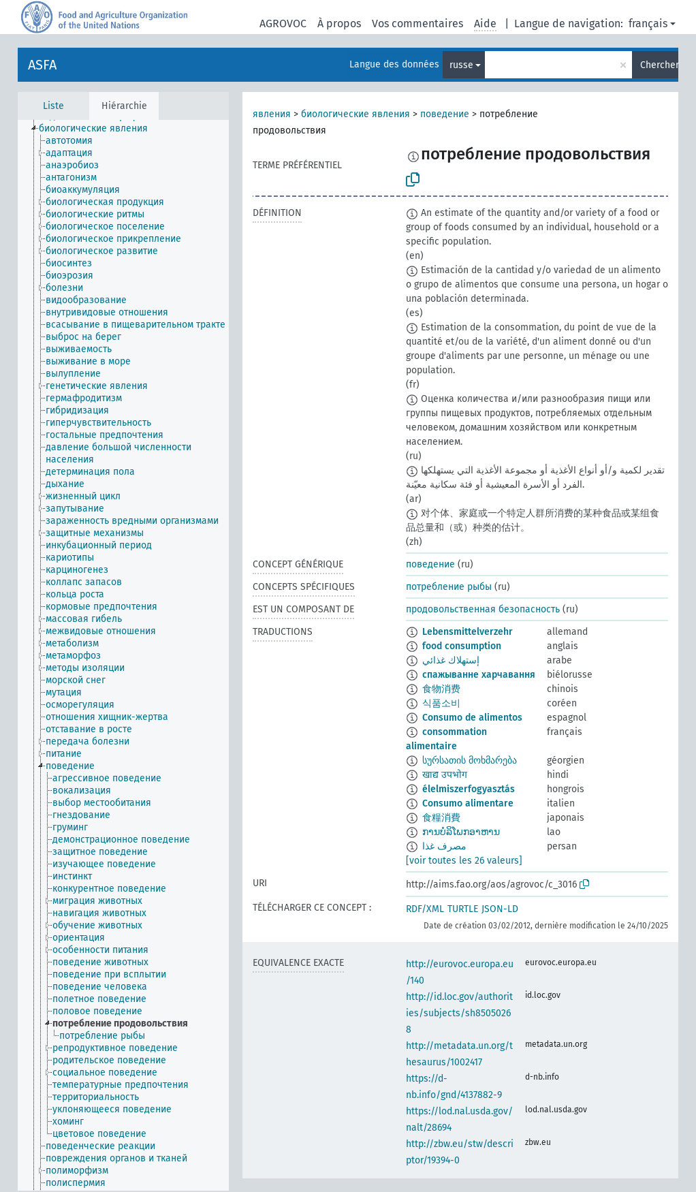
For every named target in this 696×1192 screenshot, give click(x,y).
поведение (444, 114)
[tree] (123, 655)
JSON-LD (499, 909)
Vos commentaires (417, 23)
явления (272, 114)
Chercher (659, 65)
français (648, 23)
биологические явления (355, 114)
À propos (339, 23)
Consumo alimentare (467, 803)
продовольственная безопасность (483, 609)
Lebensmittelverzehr (467, 632)
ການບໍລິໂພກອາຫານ (461, 832)
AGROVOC (282, 23)
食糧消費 (441, 818)
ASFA (42, 65)
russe (461, 65)
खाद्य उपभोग (444, 775)
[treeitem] (99, 129)
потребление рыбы (449, 587)
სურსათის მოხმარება (469, 760)
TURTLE (462, 909)
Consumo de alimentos (472, 717)
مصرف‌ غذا (444, 846)
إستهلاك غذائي (450, 660)
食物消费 (441, 689)
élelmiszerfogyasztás (468, 789)
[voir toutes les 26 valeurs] (464, 860)
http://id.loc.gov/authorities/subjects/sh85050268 (459, 1013)
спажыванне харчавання (478, 674)
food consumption (461, 646)
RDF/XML (425, 909)
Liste (53, 106)
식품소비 (441, 703)
